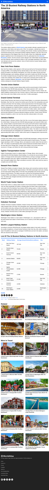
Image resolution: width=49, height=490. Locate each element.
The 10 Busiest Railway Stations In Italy (35, 319)
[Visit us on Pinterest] (10, 480)
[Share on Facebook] (4, 295)
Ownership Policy (4, 475)
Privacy (2, 465)
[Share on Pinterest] (9, 295)
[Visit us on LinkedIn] (12, 480)
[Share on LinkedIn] (12, 295)
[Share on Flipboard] (2, 295)
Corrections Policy (4, 473)
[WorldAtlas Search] (47, 1)
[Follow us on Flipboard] (2, 480)
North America (21, 47)
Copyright (3, 467)
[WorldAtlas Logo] (8, 1)
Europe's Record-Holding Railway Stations (12, 336)
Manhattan (18, 79)
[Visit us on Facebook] (4, 480)
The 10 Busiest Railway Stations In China (11, 319)
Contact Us (3, 463)
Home (2, 461)
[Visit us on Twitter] (7, 480)
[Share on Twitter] (7, 295)
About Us (3, 469)
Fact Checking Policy (5, 471)
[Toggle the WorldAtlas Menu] (1, 1)
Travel (17, 297)
